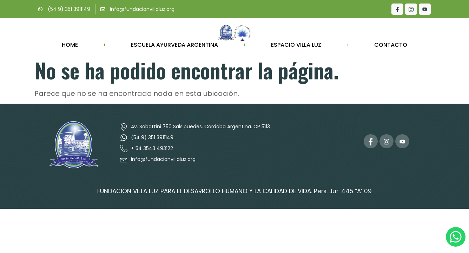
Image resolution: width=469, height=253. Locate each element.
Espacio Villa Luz (296, 44)
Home (70, 44)
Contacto (390, 44)
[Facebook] (397, 9)
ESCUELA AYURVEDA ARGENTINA (174, 44)
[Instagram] (411, 9)
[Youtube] (425, 9)
